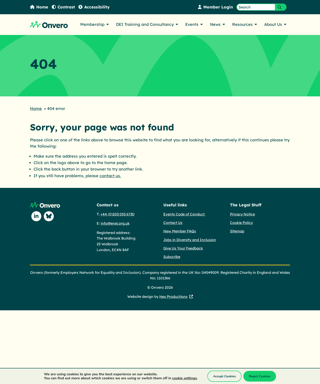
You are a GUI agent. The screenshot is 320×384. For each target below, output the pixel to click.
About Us (273, 24)
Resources (242, 24)
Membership (92, 24)
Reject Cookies (259, 376)
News (215, 24)
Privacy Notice (242, 213)
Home (39, 7)
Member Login (215, 7)
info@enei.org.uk (115, 223)
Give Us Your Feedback (183, 248)
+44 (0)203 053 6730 (117, 213)
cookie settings (184, 378)
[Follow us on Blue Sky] (48, 216)
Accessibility (94, 7)
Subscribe (171, 256)
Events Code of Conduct (184, 213)
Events (191, 24)
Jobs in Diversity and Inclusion (189, 239)
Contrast (63, 7)
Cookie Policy (241, 222)
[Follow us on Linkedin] (36, 216)
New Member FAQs (179, 230)
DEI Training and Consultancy (145, 24)
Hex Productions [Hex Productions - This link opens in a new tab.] (173, 296)
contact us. (110, 175)
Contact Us (172, 222)
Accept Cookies (224, 376)
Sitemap (237, 230)
